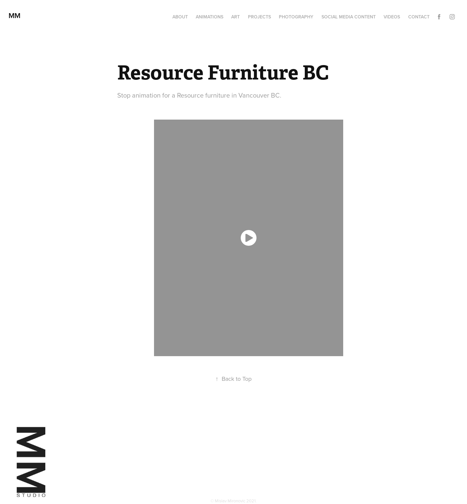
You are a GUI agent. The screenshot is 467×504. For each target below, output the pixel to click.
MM (16, 15)
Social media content (349, 16)
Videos (392, 16)
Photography (296, 16)
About (180, 16)
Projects (259, 16)
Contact (419, 16)
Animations (209, 16)
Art (235, 16)
